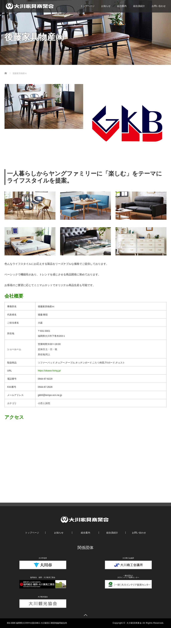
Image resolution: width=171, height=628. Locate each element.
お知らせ (106, 6)
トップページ (87, 6)
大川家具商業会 (134, 623)
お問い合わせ (159, 6)
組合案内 (122, 6)
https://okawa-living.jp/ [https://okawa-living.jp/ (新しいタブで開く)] (49, 370)
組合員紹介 (139, 6)
